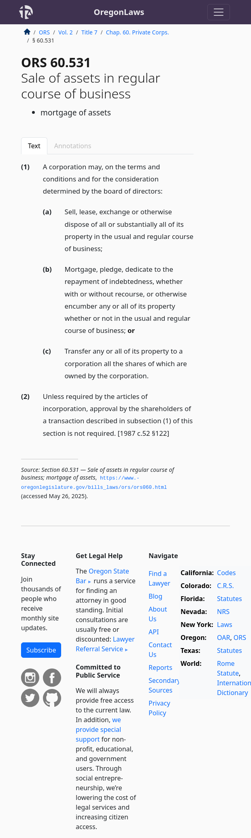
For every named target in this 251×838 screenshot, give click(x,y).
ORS (44, 32)
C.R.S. (225, 585)
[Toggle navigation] (218, 12)
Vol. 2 (65, 32)
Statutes (229, 598)
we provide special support (98, 729)
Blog (155, 596)
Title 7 (89, 32)
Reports (160, 667)
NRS (223, 611)
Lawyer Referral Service (105, 644)
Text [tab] (34, 145)
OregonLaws (119, 11)
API (154, 631)
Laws (224, 624)
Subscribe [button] (41, 650)
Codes (226, 572)
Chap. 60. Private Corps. (137, 32)
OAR (223, 637)
